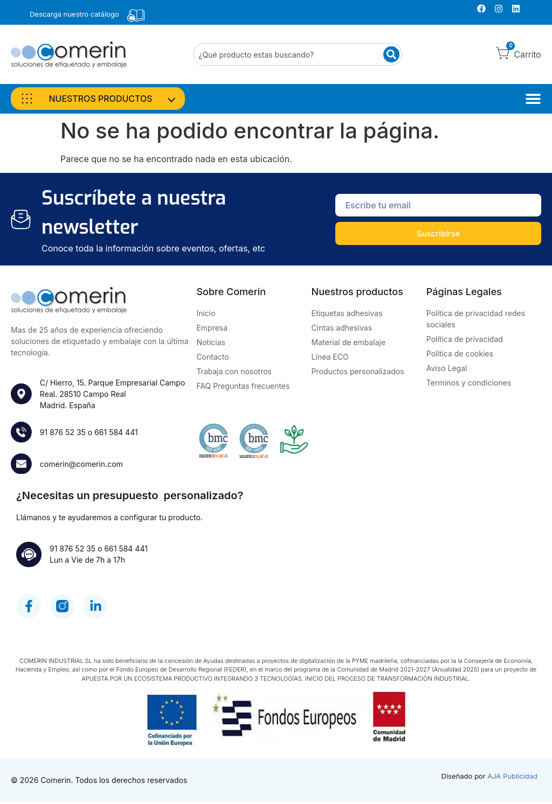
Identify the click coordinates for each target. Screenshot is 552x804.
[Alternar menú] (533, 98)
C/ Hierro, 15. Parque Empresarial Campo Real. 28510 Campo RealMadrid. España (112, 394)
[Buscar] (391, 54)
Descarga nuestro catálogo (74, 14)
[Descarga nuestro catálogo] (135, 15)
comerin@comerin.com (81, 464)
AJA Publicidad (512, 778)
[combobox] (297, 54)
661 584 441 (116, 432)
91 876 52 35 (63, 432)
